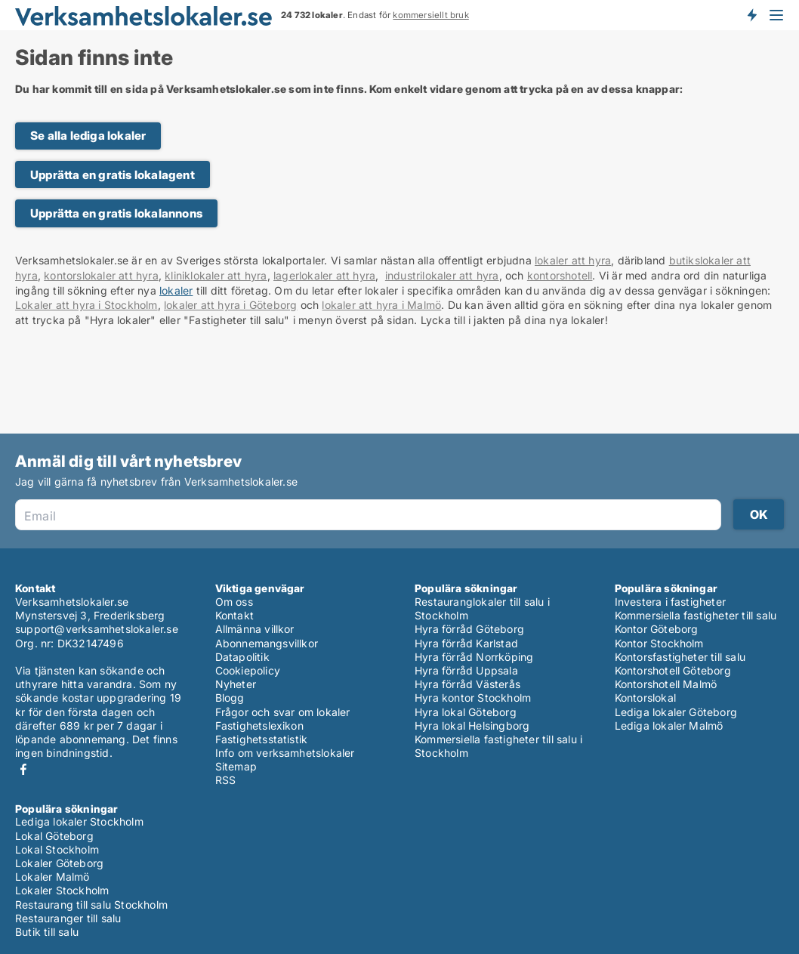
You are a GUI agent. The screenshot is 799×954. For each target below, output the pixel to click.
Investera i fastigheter (671, 601)
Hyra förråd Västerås (467, 684)
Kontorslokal (645, 697)
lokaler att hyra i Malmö (381, 304)
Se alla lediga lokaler (88, 135)
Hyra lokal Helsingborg (472, 725)
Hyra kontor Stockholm (473, 697)
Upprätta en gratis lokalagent (112, 175)
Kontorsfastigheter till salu (680, 656)
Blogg (230, 697)
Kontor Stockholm (659, 643)
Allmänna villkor (255, 628)
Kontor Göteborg (657, 628)
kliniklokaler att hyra (216, 275)
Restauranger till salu (68, 918)
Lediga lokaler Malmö (669, 725)
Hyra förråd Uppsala (466, 670)
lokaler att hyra (573, 260)
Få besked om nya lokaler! (751, 15)
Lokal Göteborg (54, 835)
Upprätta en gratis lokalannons (116, 213)
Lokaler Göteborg (59, 863)
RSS (225, 779)
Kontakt (234, 615)
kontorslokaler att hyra (101, 275)
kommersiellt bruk (430, 15)
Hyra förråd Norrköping (474, 656)
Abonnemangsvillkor (267, 643)
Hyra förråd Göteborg (469, 628)
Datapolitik (242, 656)
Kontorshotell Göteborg (673, 670)
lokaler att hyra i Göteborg (230, 304)
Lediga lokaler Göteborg (676, 711)
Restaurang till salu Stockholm (91, 904)
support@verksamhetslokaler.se (96, 628)
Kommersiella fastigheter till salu (696, 615)
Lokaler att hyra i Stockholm (86, 304)
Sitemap (236, 766)
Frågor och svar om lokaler (282, 711)
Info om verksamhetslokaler (285, 752)
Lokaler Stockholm (62, 890)
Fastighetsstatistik (261, 739)
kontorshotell (560, 275)
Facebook (23, 769)
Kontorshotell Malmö (666, 684)
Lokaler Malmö (52, 876)
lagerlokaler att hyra (324, 275)
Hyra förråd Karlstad (466, 643)
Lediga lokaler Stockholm (79, 821)
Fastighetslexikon (259, 725)
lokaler (176, 290)
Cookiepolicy (247, 670)
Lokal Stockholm (57, 849)
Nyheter (235, 684)
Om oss (234, 601)
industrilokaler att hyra (442, 275)
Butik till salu (47, 931)
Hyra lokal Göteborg (466, 711)
